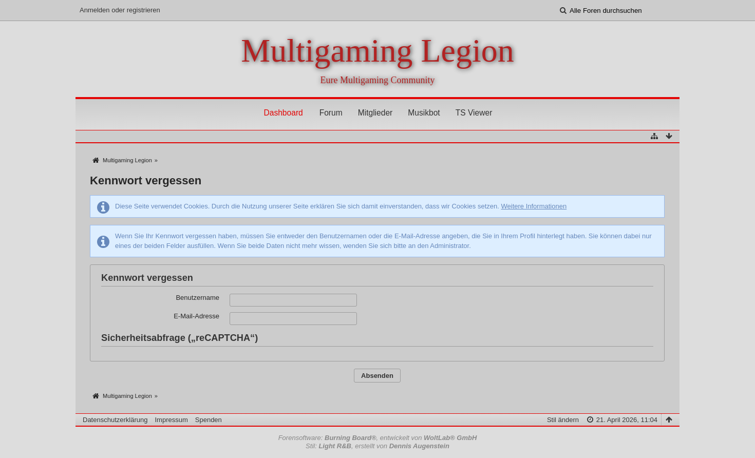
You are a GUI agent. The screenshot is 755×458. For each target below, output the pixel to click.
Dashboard (283, 112)
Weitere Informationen (534, 206)
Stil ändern (563, 420)
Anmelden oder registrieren (120, 10)
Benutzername (197, 297)
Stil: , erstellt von (377, 446)
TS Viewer (474, 112)
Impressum (171, 420)
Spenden (208, 420)
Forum (331, 112)
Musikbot (424, 112)
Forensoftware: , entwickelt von (377, 438)
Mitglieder (375, 112)
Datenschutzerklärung (115, 420)
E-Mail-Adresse (196, 316)
